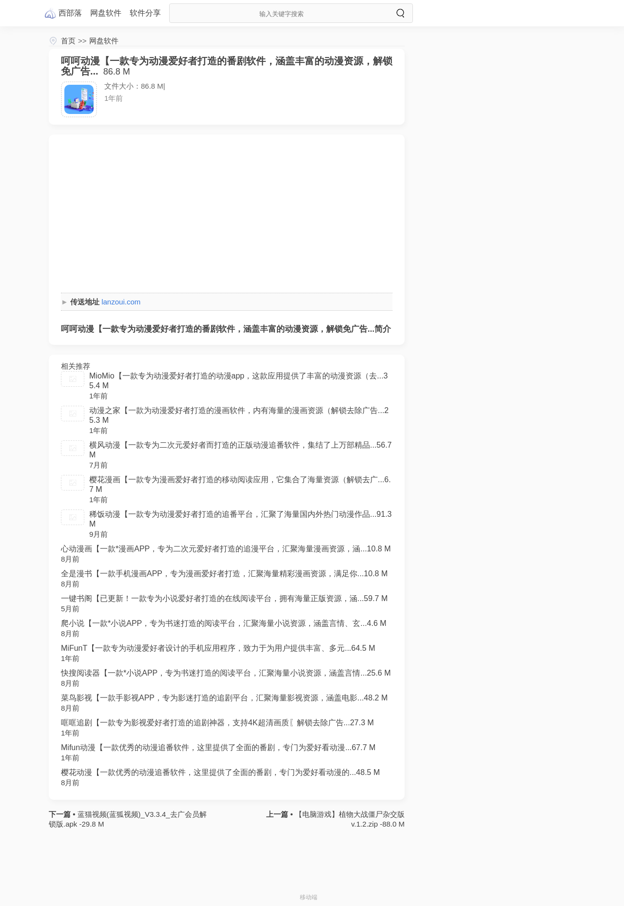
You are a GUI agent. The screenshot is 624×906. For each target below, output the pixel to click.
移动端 (308, 897)
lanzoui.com (120, 302)
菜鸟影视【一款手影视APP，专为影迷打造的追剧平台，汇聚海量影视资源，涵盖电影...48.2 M (224, 698)
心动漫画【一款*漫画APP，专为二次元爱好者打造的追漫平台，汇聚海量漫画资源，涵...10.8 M (226, 549)
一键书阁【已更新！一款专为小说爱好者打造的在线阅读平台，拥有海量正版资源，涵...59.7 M (224, 598)
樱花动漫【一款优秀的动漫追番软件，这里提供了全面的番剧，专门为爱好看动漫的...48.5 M (220, 772)
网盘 (105, 13)
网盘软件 (103, 41)
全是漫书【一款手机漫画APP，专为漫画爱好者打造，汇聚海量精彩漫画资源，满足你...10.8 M (224, 573)
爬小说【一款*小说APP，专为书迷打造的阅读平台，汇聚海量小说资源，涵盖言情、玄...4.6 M (224, 623)
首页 (68, 41)
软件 (145, 13)
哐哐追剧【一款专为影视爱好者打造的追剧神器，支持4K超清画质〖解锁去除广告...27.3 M (217, 722)
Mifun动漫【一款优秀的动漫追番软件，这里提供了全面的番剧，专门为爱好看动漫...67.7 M (218, 747)
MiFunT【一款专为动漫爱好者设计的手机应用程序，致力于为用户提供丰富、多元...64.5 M (218, 648)
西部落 (70, 13)
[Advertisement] (226, 215)
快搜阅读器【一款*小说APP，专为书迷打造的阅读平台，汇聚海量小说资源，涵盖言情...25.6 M (226, 673)
